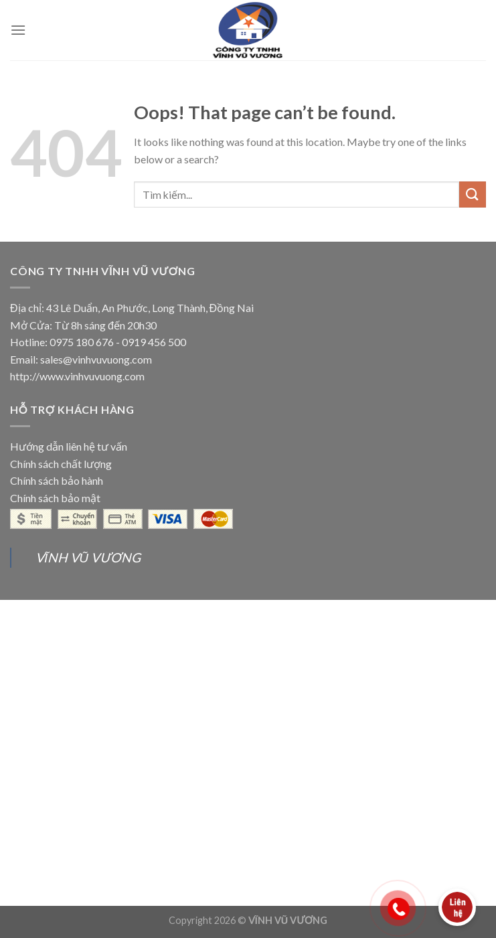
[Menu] (18, 29)
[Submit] (472, 194)
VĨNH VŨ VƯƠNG (88, 557)
